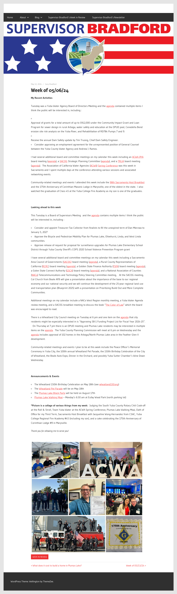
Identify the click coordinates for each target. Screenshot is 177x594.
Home (10, 17)
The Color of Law (114, 304)
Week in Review (39, 557)
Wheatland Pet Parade (51, 388)
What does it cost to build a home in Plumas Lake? (57, 565)
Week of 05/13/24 (135, 565)
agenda (110, 106)
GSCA (69, 270)
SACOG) (67, 261)
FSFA (115, 266)
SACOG (63, 161)
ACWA (93, 165)
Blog (38, 17)
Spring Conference (108, 165)
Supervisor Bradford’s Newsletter (108, 17)
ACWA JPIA (137, 157)
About (24, 17)
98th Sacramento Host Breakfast (127, 182)
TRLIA (121, 161)
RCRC (45, 266)
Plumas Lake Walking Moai (48, 397)
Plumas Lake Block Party (52, 393)
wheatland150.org (108, 384)
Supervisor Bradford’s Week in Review (66, 17)
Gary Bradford (51, 84)
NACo (34, 275)
